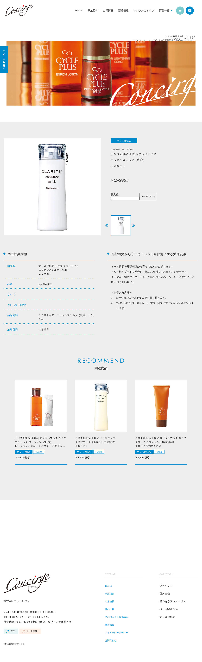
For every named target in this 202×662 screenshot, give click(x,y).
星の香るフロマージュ (172, 601)
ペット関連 (31, 631)
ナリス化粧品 (24, 452)
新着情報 (123, 10)
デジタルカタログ (143, 10)
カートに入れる (148, 197)
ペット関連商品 (168, 609)
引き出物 (164, 594)
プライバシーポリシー (118, 633)
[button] (133, 225)
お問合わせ (111, 640)
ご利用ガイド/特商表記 (118, 617)
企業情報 (108, 10)
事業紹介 (93, 10)
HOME (79, 10)
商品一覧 (164, 10)
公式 (12, 631)
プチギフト (165, 586)
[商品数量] (125, 199)
